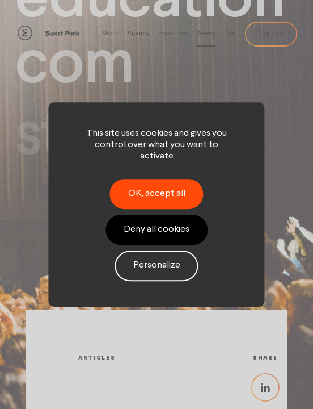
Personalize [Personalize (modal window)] (156, 265)
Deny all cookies (156, 229)
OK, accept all (156, 193)
